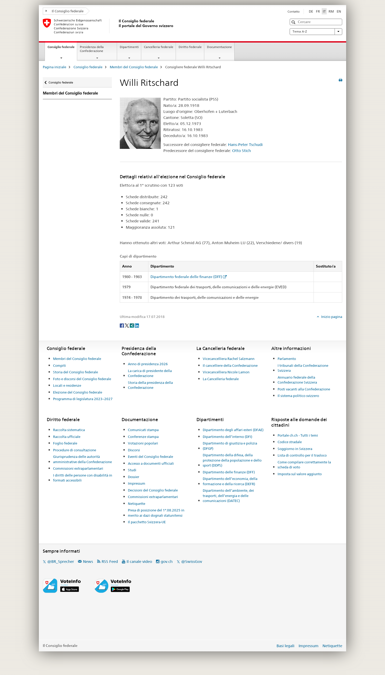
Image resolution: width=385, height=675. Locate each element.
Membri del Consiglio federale (134, 67)
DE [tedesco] (311, 11)
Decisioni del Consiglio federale (153, 490)
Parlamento (287, 359)
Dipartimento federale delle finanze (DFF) (186, 277)
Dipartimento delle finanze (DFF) (229, 472)
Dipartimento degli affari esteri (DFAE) (233, 430)
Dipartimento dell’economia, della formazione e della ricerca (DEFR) (230, 481)
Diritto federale (190, 47)
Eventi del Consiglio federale (150, 456)
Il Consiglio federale (65, 11)
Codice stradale (290, 442)
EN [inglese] (339, 11)
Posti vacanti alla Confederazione (304, 389)
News (88, 561)
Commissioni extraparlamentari (78, 468)
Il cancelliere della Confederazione (230, 365)
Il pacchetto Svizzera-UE (147, 522)
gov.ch (167, 561)
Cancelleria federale (158, 47)
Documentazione (219, 47)
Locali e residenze (67, 385)
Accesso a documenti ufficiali (151, 463)
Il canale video (139, 561)
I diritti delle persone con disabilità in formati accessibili (82, 478)
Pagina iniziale (54, 67)
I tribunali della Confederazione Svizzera (303, 368)
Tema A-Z (316, 31)
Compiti (59, 365)
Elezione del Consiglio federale (77, 392)
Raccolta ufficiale (66, 437)
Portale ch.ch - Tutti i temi (298, 435)
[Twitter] (127, 325)
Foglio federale (65, 443)
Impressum (136, 483)
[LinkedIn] (137, 325)
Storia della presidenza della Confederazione (150, 385)
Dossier (133, 477)
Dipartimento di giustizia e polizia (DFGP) (230, 446)
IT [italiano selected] (324, 11)
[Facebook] (122, 325)
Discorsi (134, 450)
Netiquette (136, 503)
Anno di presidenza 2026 (148, 364)
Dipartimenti (129, 47)
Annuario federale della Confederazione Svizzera (297, 380)
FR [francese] (318, 11)
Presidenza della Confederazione (92, 49)
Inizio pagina (331, 317)
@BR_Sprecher (60, 561)
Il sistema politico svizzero (298, 396)
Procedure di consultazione (74, 450)
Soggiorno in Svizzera (295, 449)
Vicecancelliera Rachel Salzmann (228, 359)
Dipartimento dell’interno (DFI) (227, 437)
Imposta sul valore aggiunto (300, 474)
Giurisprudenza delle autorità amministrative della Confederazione (82, 459)
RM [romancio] (331, 11)
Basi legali (285, 645)
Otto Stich (241, 150)
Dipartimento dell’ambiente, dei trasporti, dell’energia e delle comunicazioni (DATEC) (228, 495)
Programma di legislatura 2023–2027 (83, 399)
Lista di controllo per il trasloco (302, 455)
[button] (294, 22)
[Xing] (132, 325)
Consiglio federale (62, 49)
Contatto (294, 11)
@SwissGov (191, 561)
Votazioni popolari (143, 443)
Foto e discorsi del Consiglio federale (82, 379)
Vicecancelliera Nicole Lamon (226, 372)
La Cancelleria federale (221, 379)
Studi (132, 470)
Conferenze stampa (143, 437)
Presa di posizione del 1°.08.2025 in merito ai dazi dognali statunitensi (156, 512)
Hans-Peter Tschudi (245, 144)
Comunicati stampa (143, 430)
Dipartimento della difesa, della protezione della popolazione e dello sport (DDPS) (232, 460)
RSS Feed (110, 561)
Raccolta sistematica (69, 430)
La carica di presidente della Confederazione (150, 373)
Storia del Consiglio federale (75, 372)
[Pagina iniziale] (117, 26)
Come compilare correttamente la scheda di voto (304, 464)
